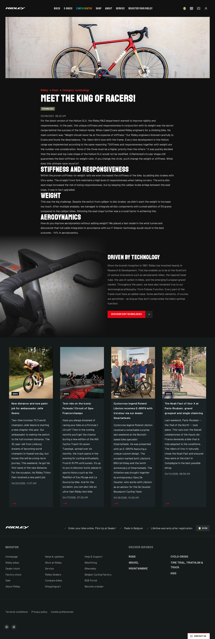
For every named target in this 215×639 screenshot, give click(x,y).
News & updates (54, 556)
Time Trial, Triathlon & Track (187, 565)
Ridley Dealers (53, 574)
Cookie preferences (62, 611)
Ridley (44, 90)
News (55, 90)
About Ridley (12, 586)
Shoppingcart (53, 586)
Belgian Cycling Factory (98, 574)
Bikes (57, 8)
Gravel (134, 562)
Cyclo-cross (179, 556)
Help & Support (93, 556)
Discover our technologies (132, 314)
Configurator (84, 8)
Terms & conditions (16, 611)
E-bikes (68, 8)
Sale (7, 580)
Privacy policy (39, 611)
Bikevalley (90, 568)
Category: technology (75, 90)
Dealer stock (12, 568)
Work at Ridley (53, 562)
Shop (99, 8)
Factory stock (13, 574)
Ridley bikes (12, 562)
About (108, 8)
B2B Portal (91, 580)
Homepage (11, 556)
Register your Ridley (140, 8)
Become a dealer (94, 586)
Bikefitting (91, 562)
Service (120, 8)
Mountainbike (138, 568)
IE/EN (202, 528)
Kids (173, 573)
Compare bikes (53, 580)
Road (132, 556)
